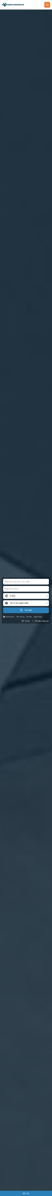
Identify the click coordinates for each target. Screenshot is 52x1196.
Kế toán (29, 617)
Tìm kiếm (26, 610)
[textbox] (26, 603)
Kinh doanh (8, 617)
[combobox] (26, 596)
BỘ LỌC (26, 1193)
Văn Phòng (20, 617)
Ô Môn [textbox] (12, 596)
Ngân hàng (38, 617)
